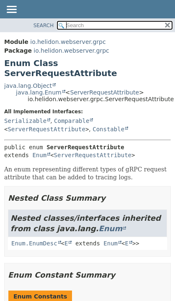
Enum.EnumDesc (34, 243)
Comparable (71, 120)
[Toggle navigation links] (11, 10)
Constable (108, 129)
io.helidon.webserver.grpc (68, 41)
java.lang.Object (28, 85)
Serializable (25, 120)
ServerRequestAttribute (104, 92)
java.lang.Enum (39, 92)
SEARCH (43, 25)
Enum (39, 155)
